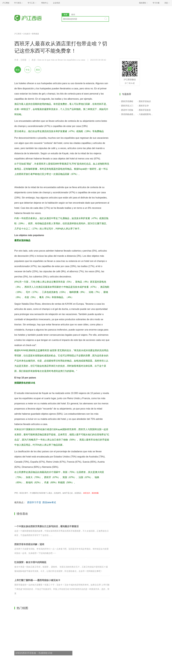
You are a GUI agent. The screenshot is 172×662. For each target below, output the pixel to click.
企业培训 (56, 3)
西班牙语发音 (145, 110)
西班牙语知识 (145, 101)
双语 (18, 70)
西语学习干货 (34, 502)
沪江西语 (17, 34)
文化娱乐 (26, 34)
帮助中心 (44, 3)
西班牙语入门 (127, 106)
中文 (28, 70)
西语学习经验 (127, 110)
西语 (38, 70)
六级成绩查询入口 (146, 114)
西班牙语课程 (127, 101)
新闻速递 (35, 34)
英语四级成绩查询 (128, 114)
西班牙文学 (144, 106)
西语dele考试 (49, 502)
